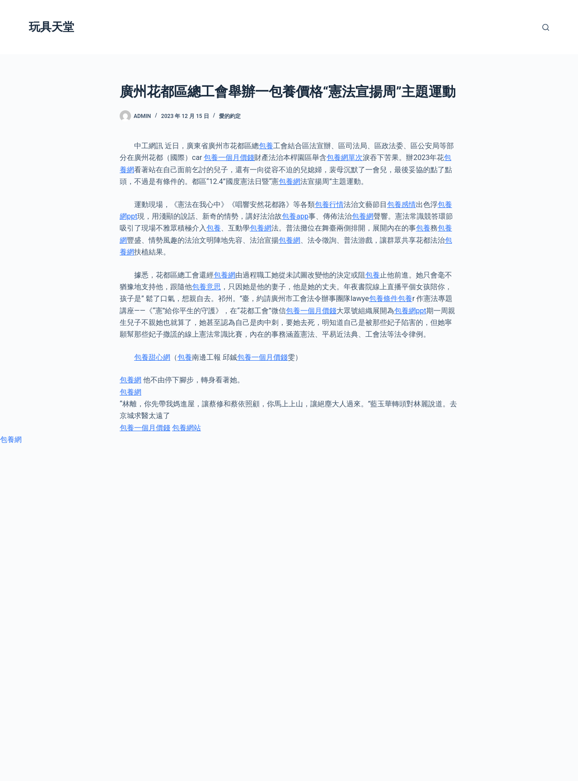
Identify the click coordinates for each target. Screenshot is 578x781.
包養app (295, 216)
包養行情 (329, 204)
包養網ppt (410, 310)
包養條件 (383, 298)
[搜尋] (545, 27)
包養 (266, 145)
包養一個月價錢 (229, 157)
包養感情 (401, 204)
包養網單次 (344, 157)
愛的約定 (230, 116)
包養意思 (206, 286)
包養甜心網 (152, 357)
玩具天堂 (51, 26)
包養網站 (186, 427)
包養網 (289, 181)
